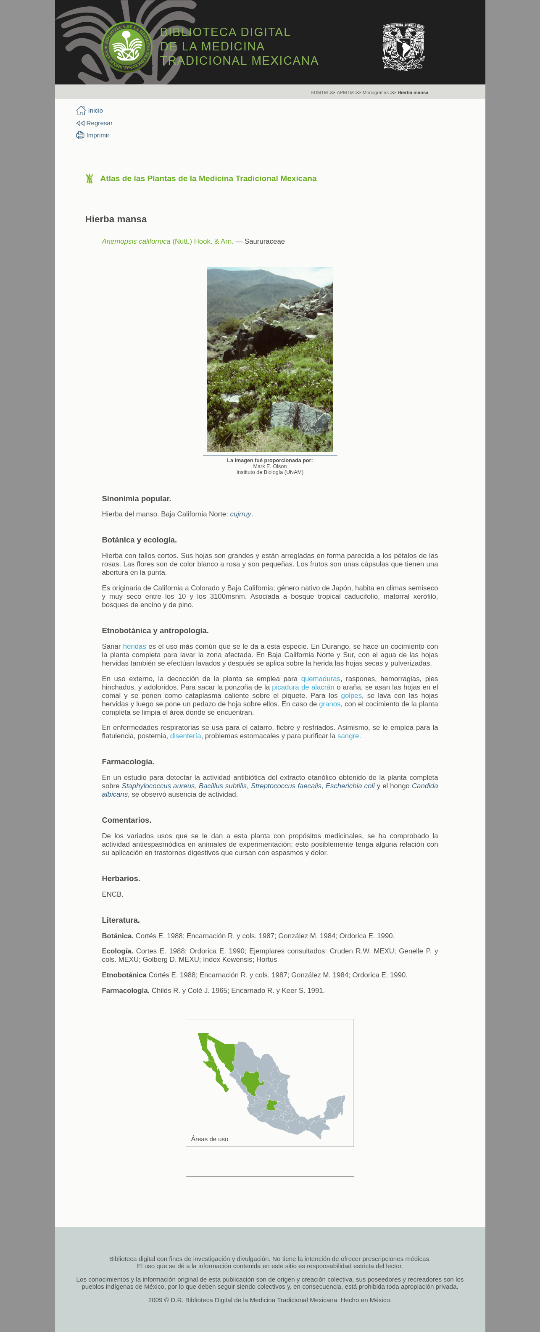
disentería (185, 736)
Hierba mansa (413, 92)
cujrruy (240, 514)
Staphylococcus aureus (158, 786)
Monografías (376, 92)
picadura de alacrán (303, 687)
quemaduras (320, 679)
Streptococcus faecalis (286, 786)
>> (332, 92)
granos (329, 704)
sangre (348, 736)
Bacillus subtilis (223, 786)
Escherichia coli (350, 786)
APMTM (345, 92)
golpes (351, 696)
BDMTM (319, 92)
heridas (134, 646)
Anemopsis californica (136, 241)
